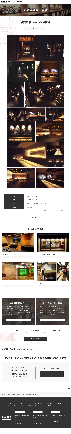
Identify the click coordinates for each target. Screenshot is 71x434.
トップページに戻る (35, 341)
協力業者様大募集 (55, 332)
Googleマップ (18, 426)
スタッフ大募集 (35, 332)
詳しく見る (18, 320)
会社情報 (16, 332)
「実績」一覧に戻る (35, 217)
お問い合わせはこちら (51, 376)
